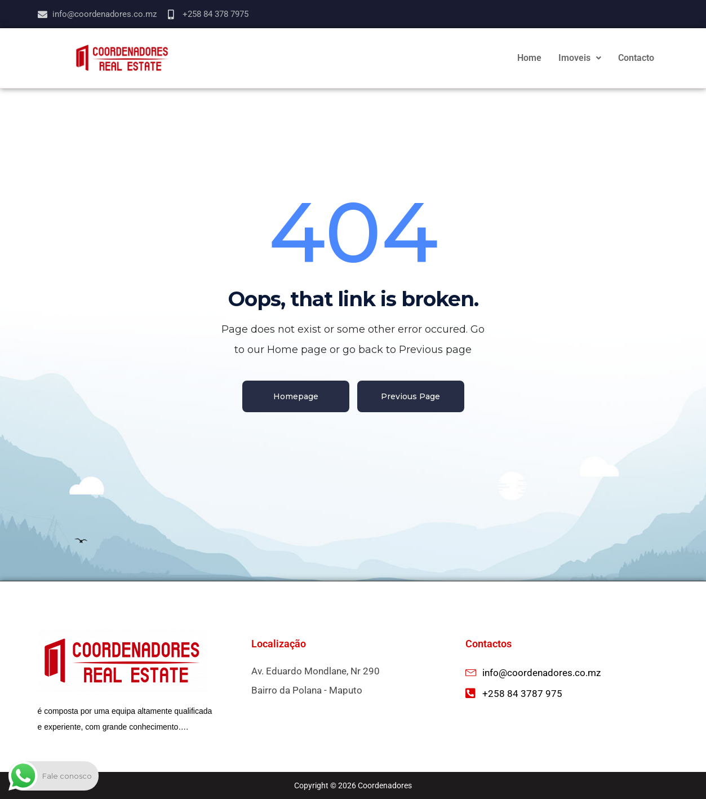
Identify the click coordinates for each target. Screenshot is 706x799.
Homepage (295, 396)
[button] (580, 58)
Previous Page (410, 396)
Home (529, 57)
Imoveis (579, 57)
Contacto (636, 57)
